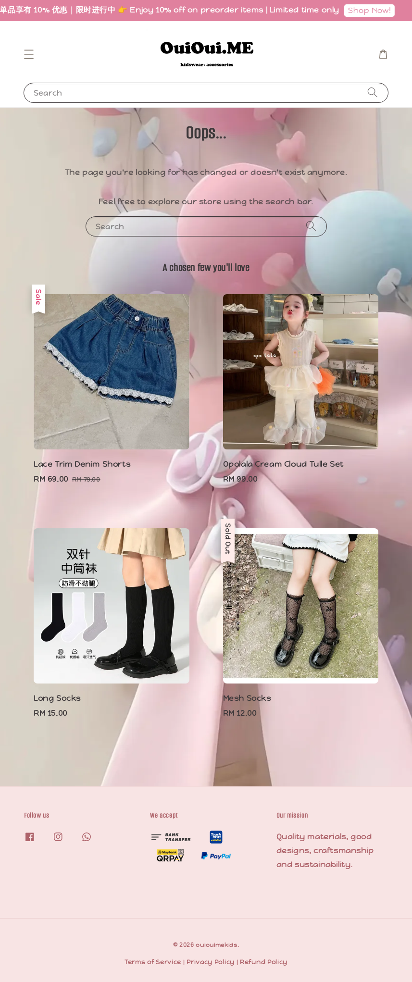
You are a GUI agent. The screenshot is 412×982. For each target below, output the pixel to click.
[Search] (372, 92)
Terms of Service (153, 962)
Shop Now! (379, 10)
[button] (28, 54)
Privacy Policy (211, 962)
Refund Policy (263, 962)
